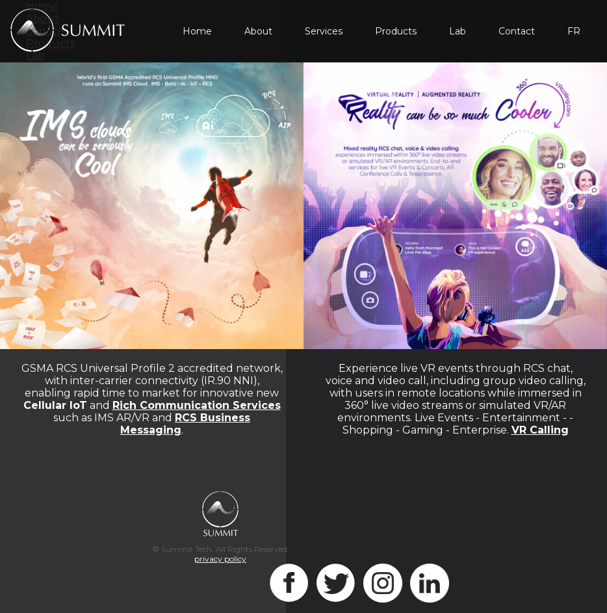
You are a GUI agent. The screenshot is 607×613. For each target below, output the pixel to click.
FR (573, 31)
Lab (457, 31)
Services (323, 31)
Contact (516, 31)
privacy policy (220, 559)
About (258, 31)
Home (197, 31)
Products (396, 31)
